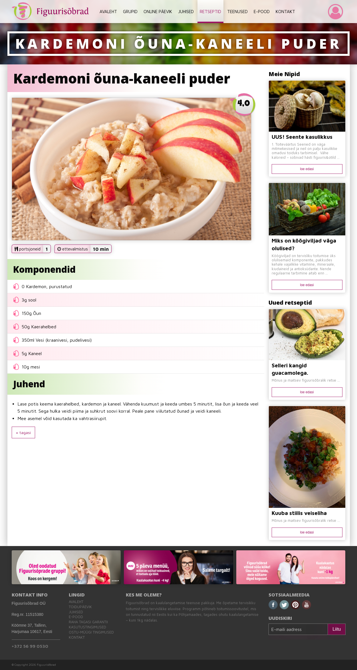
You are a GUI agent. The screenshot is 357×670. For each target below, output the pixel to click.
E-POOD (262, 11)
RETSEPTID (210, 11)
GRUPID (130, 11)
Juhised (76, 612)
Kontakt (77, 637)
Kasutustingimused (87, 627)
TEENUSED (237, 11)
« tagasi (23, 432)
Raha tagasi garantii (88, 622)
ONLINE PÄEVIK (158, 11)
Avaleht (76, 602)
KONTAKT (285, 11)
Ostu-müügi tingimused (91, 632)
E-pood (76, 617)
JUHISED (186, 11)
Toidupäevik (80, 607)
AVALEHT (108, 11)
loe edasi (307, 169)
